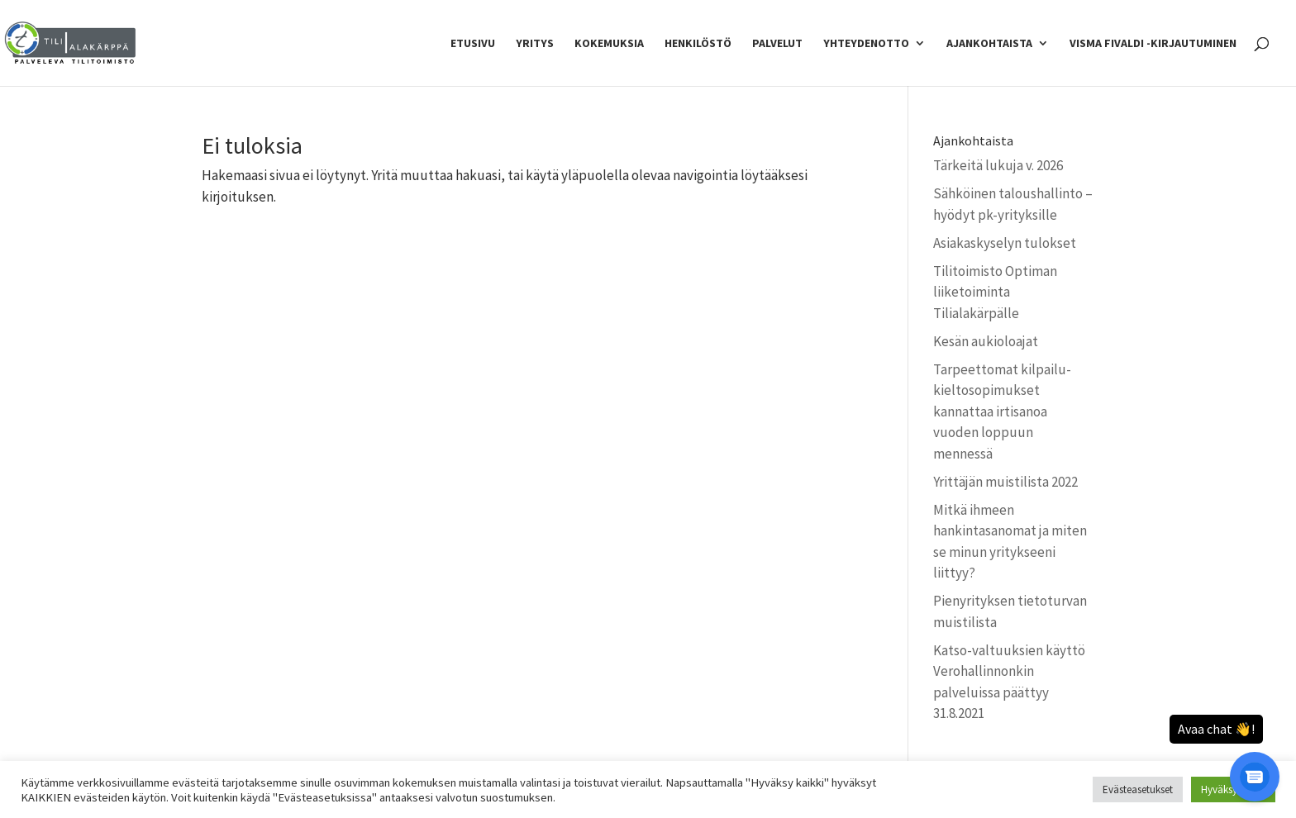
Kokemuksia (609, 43)
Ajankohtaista (989, 43)
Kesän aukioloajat (985, 341)
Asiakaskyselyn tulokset (1004, 243)
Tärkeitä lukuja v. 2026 (998, 165)
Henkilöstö (698, 43)
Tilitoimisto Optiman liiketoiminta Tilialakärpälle (995, 292)
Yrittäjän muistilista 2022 (1005, 482)
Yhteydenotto (866, 43)
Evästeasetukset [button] (1138, 789)
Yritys (535, 43)
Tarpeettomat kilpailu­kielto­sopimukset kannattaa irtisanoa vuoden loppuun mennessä (1002, 411)
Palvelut (777, 43)
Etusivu (472, 43)
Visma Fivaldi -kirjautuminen (1153, 43)
